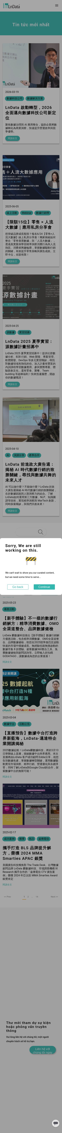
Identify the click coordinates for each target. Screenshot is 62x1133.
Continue (44, 587)
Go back (17, 587)
